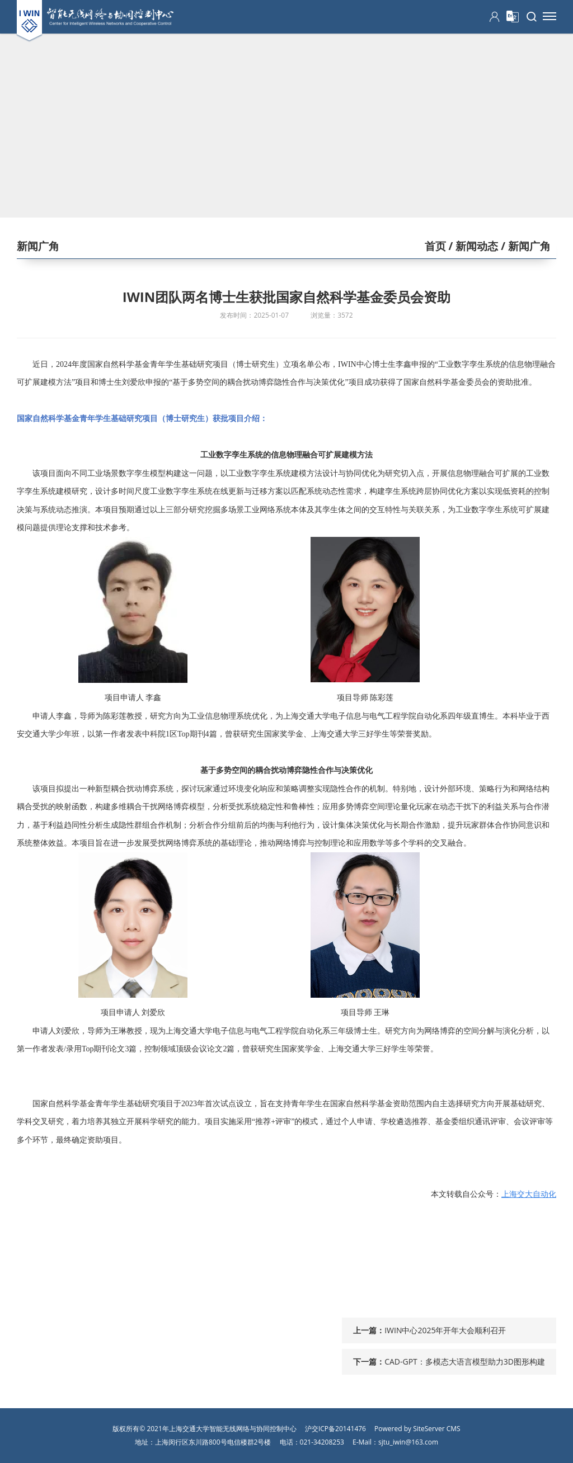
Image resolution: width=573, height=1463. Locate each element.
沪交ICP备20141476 (335, 1428)
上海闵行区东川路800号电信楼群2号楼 (213, 1442)
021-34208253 (322, 1442)
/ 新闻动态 (472, 246)
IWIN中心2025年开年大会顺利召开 (445, 1330)
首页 (435, 246)
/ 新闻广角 (524, 246)
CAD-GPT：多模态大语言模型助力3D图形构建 (464, 1361)
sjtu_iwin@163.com (408, 1442)
